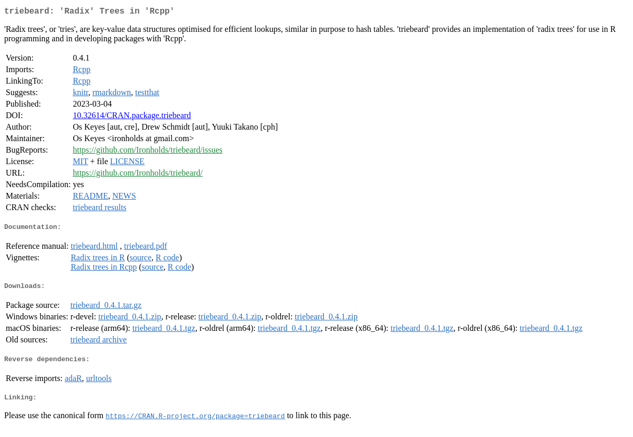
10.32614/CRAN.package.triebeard (132, 117)
